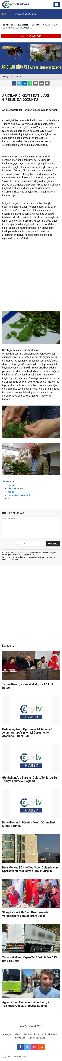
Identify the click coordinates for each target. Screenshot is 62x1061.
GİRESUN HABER (15, 488)
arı (9, 498)
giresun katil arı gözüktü (19, 495)
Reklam (37, 1034)
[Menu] (56, 4)
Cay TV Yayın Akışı (37, 1038)
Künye (18, 1034)
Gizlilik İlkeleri (51, 1034)
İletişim (27, 1034)
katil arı (11, 492)
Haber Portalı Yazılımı (16, 1057)
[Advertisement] (31, 276)
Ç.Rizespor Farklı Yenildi (24, 14)
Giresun (11, 485)
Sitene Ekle (20, 1038)
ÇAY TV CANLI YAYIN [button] (31, 35)
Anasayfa (7, 1034)
